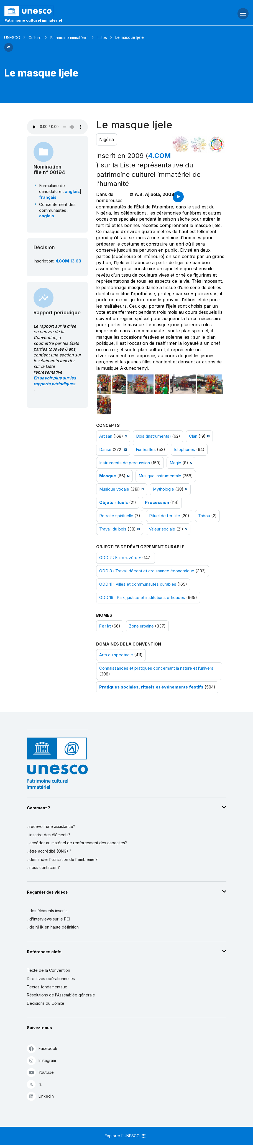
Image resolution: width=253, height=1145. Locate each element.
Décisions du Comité (45, 1003)
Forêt (105, 626)
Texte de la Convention (48, 970)
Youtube (40, 1072)
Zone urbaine (141, 626)
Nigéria (106, 139)
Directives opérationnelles (51, 978)
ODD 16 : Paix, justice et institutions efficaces (142, 597)
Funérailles (146, 449)
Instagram (41, 1060)
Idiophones (184, 449)
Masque (107, 475)
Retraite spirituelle (116, 515)
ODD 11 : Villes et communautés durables (137, 584)
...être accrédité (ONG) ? (49, 851)
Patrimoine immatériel (69, 37)
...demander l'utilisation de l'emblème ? (62, 859)
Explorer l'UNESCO (125, 1136)
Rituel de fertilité (164, 515)
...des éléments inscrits (47, 910)
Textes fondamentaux (47, 987)
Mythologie (163, 489)
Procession (157, 502)
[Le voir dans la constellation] (180, 144)
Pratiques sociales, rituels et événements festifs (151, 687)
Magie (175, 462)
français (48, 197)
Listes (102, 37)
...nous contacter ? (43, 867)
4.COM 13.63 (68, 261)
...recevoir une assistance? (51, 826)
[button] (8, 50)
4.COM (159, 156)
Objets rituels (113, 502)
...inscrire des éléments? (48, 834)
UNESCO (12, 37)
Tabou (204, 515)
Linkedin (40, 1096)
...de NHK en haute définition (53, 927)
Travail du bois (112, 529)
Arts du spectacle (116, 654)
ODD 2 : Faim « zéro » (120, 557)
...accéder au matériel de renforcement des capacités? (77, 842)
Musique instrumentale (160, 475)
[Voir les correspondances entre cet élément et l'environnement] (198, 144)
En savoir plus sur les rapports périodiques (55, 381)
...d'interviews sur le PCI (48, 919)
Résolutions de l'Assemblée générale (61, 995)
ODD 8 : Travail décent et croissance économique (146, 570)
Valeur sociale (162, 529)
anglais (72, 191)
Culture (35, 37)
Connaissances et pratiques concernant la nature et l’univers (156, 668)
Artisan (105, 436)
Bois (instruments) (153, 436)
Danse (105, 449)
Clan (193, 436)
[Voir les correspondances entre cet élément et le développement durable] (216, 144)
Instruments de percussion (124, 462)
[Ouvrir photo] (104, 384)
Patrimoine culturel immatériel (33, 20)
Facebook (42, 1048)
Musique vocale (114, 489)
